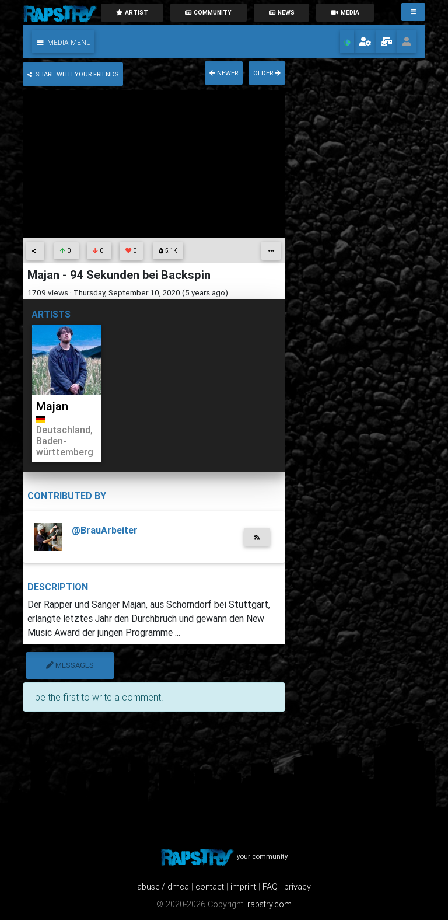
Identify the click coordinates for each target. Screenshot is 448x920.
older (267, 73)
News (282, 12)
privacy (297, 886)
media (345, 12)
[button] (63, 41)
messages (70, 665)
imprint (243, 886)
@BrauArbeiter (105, 530)
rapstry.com (269, 904)
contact (209, 886)
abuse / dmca (163, 886)
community (208, 12)
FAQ (270, 886)
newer (223, 73)
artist (132, 12)
